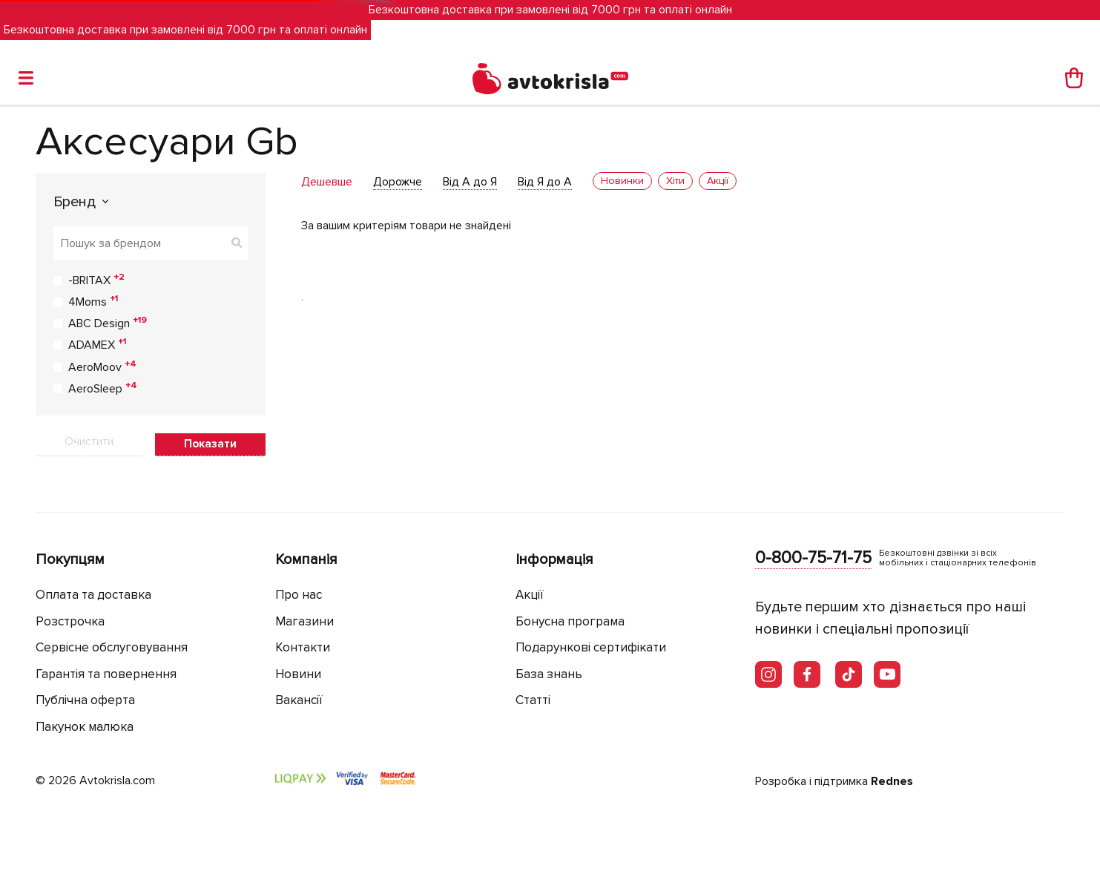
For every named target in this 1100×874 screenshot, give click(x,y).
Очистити (89, 441)
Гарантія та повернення (106, 674)
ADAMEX (97, 344)
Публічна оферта (85, 700)
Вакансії (299, 700)
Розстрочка (70, 621)
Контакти (302, 647)
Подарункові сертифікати (591, 647)
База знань (549, 674)
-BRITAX (96, 280)
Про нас (298, 594)
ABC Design (107, 323)
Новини (298, 674)
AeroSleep (102, 388)
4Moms (93, 301)
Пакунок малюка (85, 727)
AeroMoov (102, 366)
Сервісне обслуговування (112, 647)
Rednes (892, 781)
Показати (210, 443)
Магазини (304, 621)
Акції (530, 594)
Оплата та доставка (93, 594)
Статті (533, 700)
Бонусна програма (570, 621)
